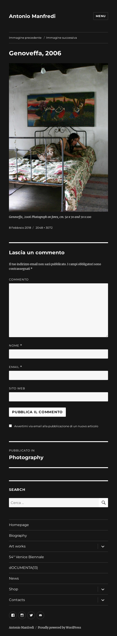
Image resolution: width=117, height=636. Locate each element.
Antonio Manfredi (32, 16)
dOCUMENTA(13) (24, 568)
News (14, 578)
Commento (19, 279)
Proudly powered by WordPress (59, 627)
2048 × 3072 (44, 227)
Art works (17, 546)
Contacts (17, 600)
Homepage (19, 525)
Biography (18, 535)
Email (15, 367)
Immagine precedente (25, 37)
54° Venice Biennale (26, 557)
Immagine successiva (61, 37)
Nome (15, 345)
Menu (100, 16)
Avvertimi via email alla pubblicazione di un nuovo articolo (56, 426)
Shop (13, 589)
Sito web (17, 388)
